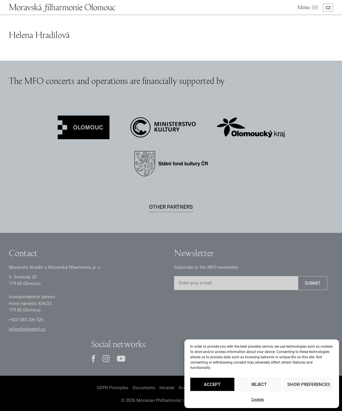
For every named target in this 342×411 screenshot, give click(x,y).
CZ (328, 7)
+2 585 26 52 (26, 319)
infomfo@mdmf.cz (27, 329)
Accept (212, 384)
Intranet (166, 387)
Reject (259, 384)
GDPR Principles (113, 387)
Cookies (257, 399)
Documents (144, 387)
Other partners (171, 207)
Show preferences (308, 384)
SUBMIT (313, 283)
